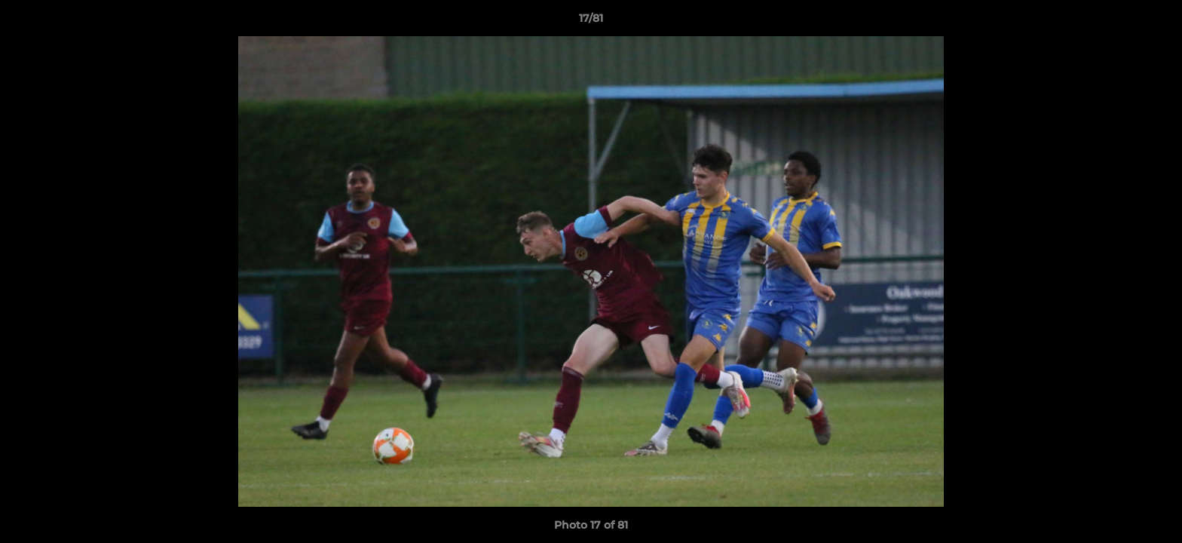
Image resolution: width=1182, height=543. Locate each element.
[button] (1155, 22)
